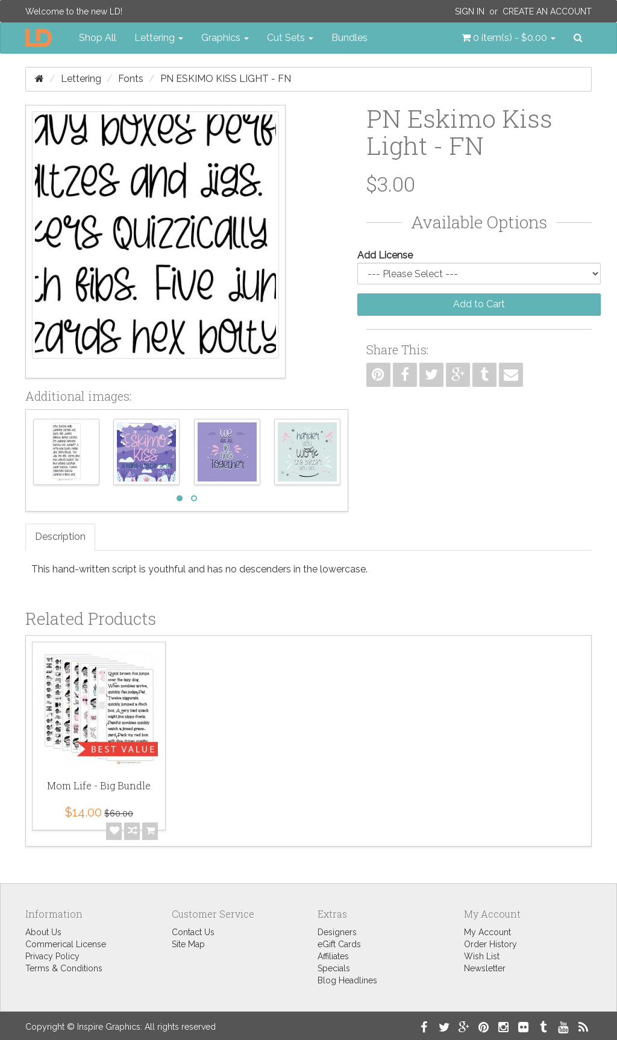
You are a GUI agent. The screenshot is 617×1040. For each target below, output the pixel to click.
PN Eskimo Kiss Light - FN (225, 78)
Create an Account (547, 11)
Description (60, 536)
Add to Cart (479, 304)
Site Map (188, 944)
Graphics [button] (225, 37)
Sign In (469, 11)
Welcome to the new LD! (73, 11)
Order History (490, 944)
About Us (43, 932)
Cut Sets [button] (290, 37)
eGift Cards (339, 944)
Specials (334, 968)
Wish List (482, 956)
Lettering (81, 78)
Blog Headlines (347, 980)
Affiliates (333, 956)
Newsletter (485, 968)
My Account (487, 932)
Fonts (130, 78)
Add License (385, 255)
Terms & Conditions (63, 968)
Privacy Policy (52, 956)
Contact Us (193, 932)
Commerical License (65, 944)
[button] (509, 38)
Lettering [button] (158, 37)
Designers (337, 932)
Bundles (349, 37)
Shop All (97, 37)
